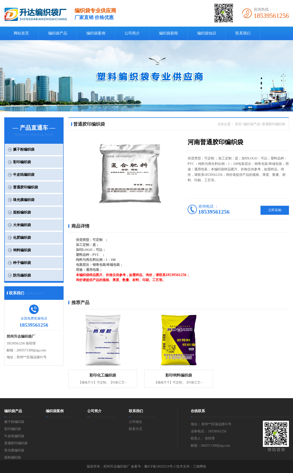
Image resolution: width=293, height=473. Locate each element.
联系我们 (243, 33)
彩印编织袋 (22, 162)
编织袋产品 (57, 33)
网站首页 (21, 33)
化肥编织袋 (22, 237)
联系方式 (135, 429)
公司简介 (132, 33)
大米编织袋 (22, 225)
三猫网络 (199, 466)
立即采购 (274, 210)
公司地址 (135, 422)
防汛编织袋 (22, 275)
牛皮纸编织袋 (23, 175)
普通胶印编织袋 (25, 187)
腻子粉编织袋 (23, 149)
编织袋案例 (95, 33)
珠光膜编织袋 (23, 200)
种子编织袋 (22, 263)
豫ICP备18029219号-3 (159, 466)
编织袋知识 (206, 33)
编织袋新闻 (168, 33)
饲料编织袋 (22, 250)
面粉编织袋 (22, 212)
